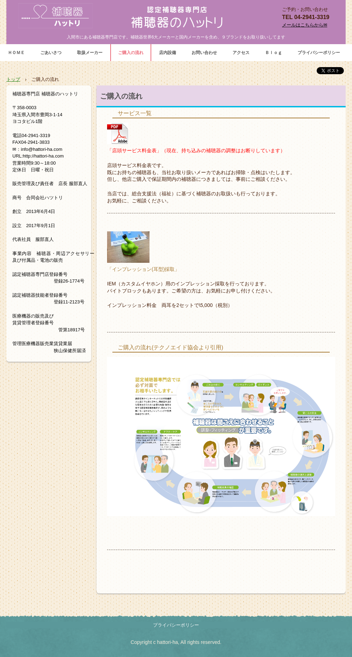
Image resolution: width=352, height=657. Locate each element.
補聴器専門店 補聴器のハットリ (176, 17)
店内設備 (167, 52)
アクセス (241, 52)
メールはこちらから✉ (304, 25)
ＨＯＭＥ (16, 52)
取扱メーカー (89, 52)
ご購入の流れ (130, 52)
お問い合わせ (204, 52)
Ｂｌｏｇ (273, 52)
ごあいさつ (50, 52)
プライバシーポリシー (319, 52)
